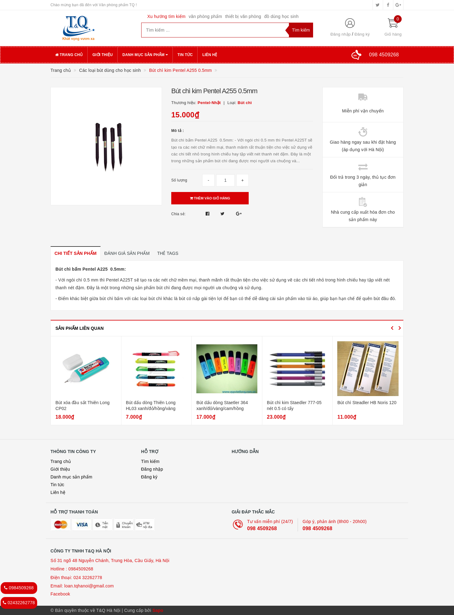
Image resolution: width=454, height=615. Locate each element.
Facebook (60, 593)
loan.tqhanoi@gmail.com (89, 585)
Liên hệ (209, 55)
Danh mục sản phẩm (145, 55)
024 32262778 (87, 577)
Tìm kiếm (150, 461)
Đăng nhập (340, 34)
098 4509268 (262, 528)
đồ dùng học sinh (281, 16)
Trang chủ (69, 55)
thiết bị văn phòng (243, 16)
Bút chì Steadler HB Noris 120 (366, 402)
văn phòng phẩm (205, 16)
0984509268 (80, 568)
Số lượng (179, 180)
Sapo (157, 610)
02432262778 (19, 602)
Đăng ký (362, 34)
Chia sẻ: (178, 214)
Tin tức (185, 55)
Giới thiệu (102, 55)
